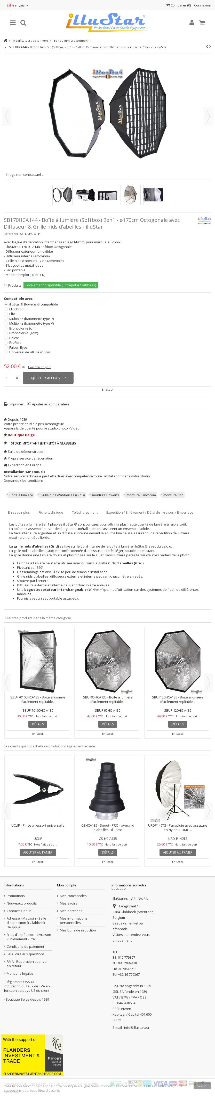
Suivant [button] (208, 116)
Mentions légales (20, 973)
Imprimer (16, 404)
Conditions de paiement (25, 946)
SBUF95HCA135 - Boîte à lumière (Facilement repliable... (108, 699)
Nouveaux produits (22, 903)
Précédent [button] (6, 116)
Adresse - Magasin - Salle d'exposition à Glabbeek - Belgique (27, 922)
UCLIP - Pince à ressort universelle (38, 825)
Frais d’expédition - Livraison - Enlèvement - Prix (29, 937)
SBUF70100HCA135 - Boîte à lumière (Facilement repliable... (37, 699)
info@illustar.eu (136, 1027)
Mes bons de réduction (78, 930)
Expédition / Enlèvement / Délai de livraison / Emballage (149, 512)
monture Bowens (105, 495)
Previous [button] (6, 683)
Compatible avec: (19, 298)
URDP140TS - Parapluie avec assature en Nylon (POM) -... (177, 827)
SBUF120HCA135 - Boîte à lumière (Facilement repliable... (177, 699)
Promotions (16, 896)
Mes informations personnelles (73, 920)
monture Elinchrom (141, 495)
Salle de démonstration (26, 451)
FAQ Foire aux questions (26, 954)
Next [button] (208, 683)
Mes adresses (71, 911)
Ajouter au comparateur (50, 404)
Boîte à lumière (21, 495)
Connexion (202, 5)
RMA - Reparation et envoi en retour (27, 963)
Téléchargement (85, 512)
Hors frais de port (39, 367)
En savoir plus (19, 512)
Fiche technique (51, 512)
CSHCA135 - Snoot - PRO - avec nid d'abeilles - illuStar (107, 827)
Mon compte (66, 885)
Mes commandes (73, 896)
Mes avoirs (68, 903)
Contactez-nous (19, 911)
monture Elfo (173, 495)
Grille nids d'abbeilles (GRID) (63, 495)
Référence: (11, 234)
